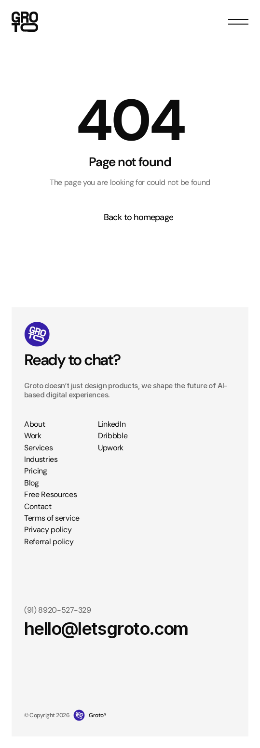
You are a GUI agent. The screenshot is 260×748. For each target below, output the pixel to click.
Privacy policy (48, 530)
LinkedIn (111, 424)
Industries (41, 459)
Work (32, 436)
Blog (31, 483)
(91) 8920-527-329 (57, 610)
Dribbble (112, 436)
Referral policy (48, 542)
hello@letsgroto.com (106, 629)
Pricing (35, 471)
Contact (38, 506)
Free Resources (50, 494)
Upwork (110, 448)
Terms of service (52, 518)
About (34, 424)
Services (38, 448)
